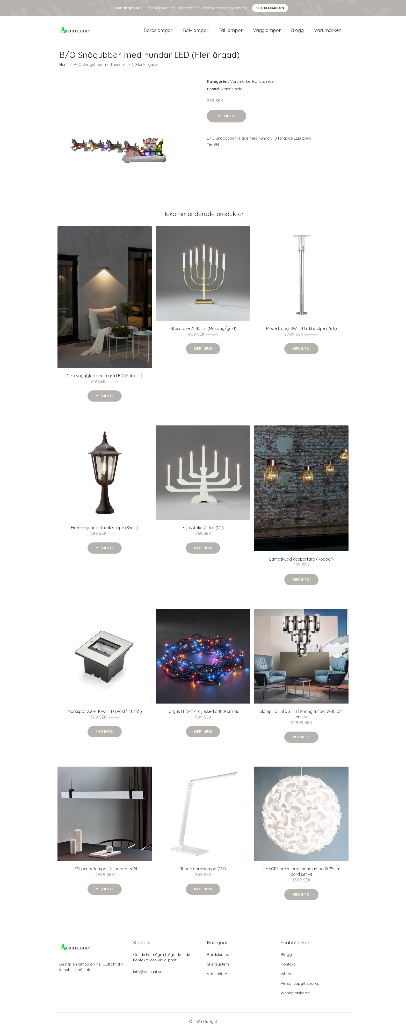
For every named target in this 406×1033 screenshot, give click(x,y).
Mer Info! (227, 118)
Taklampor (231, 32)
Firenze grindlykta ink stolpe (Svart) (104, 530)
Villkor (286, 976)
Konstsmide (263, 83)
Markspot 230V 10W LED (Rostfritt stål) (105, 714)
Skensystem (218, 966)
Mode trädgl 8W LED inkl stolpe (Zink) (301, 331)
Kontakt (288, 966)
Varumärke (240, 83)
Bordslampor (158, 32)
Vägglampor (267, 32)
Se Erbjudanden (270, 8)
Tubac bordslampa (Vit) (203, 871)
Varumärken (328, 32)
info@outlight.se (147, 974)
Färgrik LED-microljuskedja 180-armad (203, 714)
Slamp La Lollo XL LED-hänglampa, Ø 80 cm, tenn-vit (301, 716)
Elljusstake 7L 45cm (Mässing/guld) (203, 331)
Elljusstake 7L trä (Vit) (203, 530)
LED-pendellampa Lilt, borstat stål (104, 871)
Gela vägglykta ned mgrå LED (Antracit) (105, 378)
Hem (63, 67)
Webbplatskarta (295, 995)
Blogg (297, 32)
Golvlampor (195, 32)
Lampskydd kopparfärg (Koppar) (301, 561)
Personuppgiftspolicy (300, 985)
